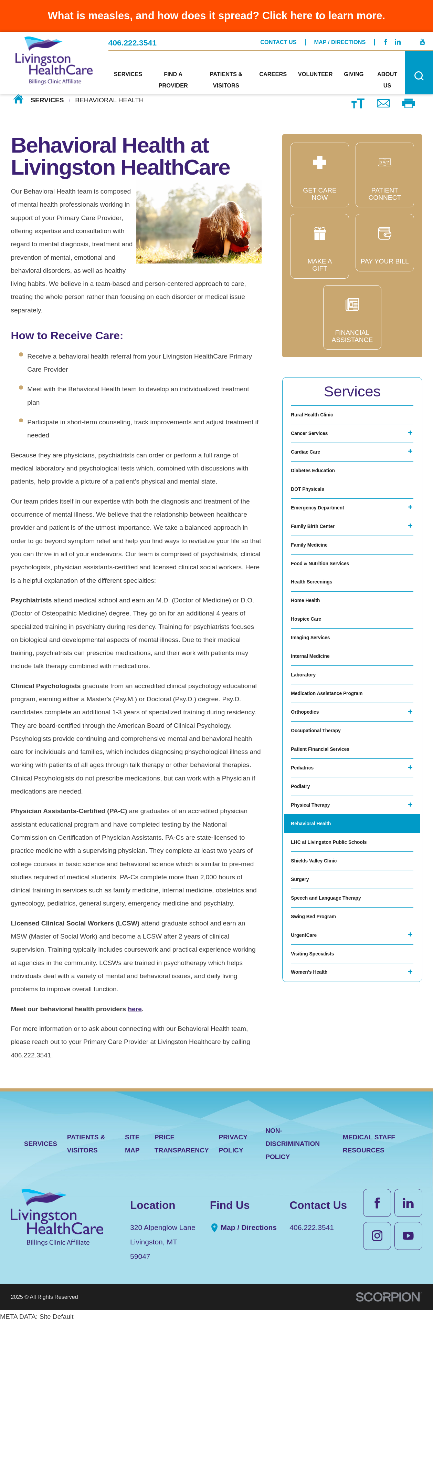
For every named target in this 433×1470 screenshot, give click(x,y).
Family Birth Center (321, 570)
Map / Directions (340, 39)
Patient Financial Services (331, 876)
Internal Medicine (317, 749)
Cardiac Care (311, 469)
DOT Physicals (314, 520)
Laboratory (308, 774)
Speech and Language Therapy (339, 1080)
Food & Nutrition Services (331, 621)
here (135, 1009)
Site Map (132, 1290)
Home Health (311, 672)
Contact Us (278, 39)
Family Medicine (316, 596)
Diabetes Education (321, 494)
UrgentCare (308, 1131)
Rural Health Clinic (320, 418)
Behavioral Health (318, 978)
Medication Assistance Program (340, 800)
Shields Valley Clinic (322, 1029)
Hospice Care (311, 698)
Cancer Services (316, 443)
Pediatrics (306, 902)
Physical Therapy (318, 953)
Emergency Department (327, 545)
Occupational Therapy (325, 851)
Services (47, 100)
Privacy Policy (233, 1290)
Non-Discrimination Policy (292, 1290)
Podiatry (304, 927)
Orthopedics (310, 825)
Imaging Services (318, 723)
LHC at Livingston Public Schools (343, 1004)
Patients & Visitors (86, 1290)
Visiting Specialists (320, 1157)
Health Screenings (319, 647)
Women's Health (316, 1182)
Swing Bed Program (322, 1106)
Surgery (303, 1055)
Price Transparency (182, 1290)
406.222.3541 (132, 39)
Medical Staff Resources (369, 1290)
